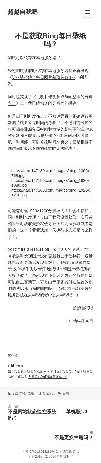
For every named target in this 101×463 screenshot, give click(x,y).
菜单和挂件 (87, 12)
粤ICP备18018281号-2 (41, 452)
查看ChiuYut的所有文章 (45, 376)
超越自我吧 (22, 11)
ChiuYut (48, 393)
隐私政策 (69, 452)
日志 (65, 393)
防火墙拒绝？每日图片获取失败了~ (43, 77)
